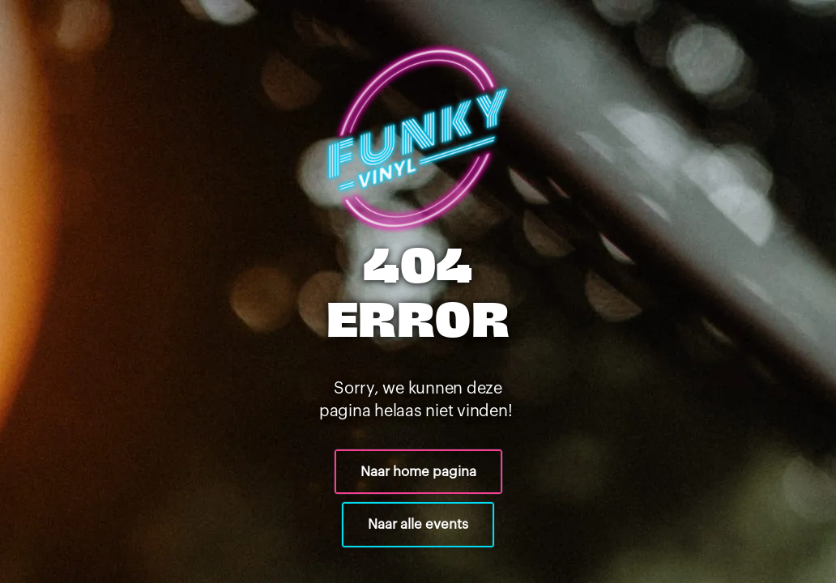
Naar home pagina (418, 472)
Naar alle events (418, 524)
